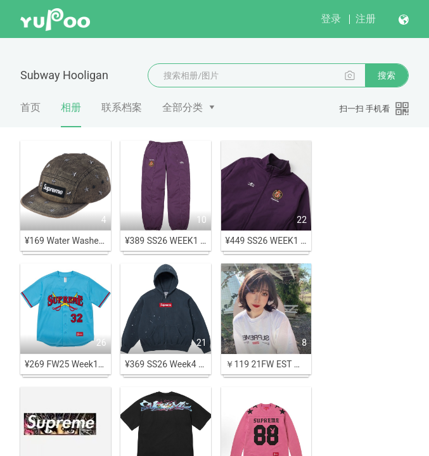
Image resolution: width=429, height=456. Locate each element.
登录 (331, 19)
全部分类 (182, 107)
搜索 (386, 75)
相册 (71, 114)
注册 (365, 19)
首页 (30, 107)
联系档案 (121, 107)
